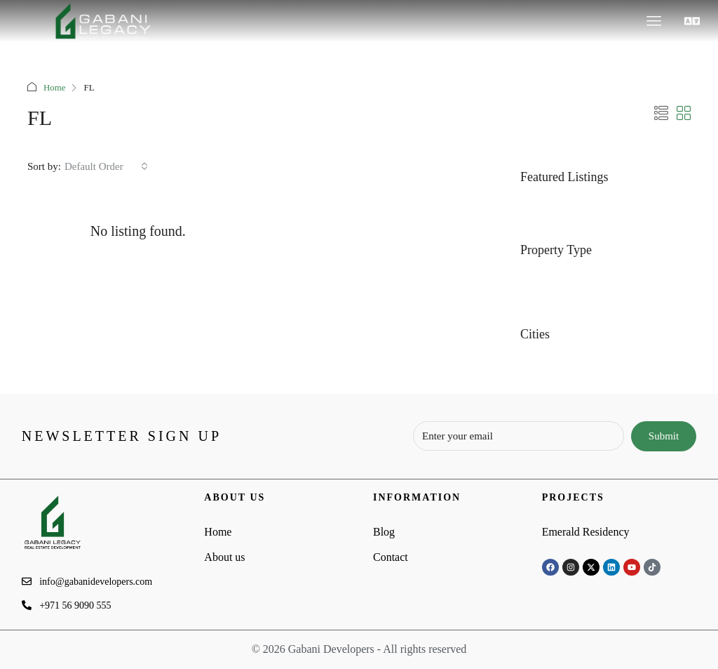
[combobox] (106, 166)
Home (54, 87)
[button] (692, 21)
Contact (390, 557)
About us (224, 557)
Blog (384, 532)
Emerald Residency (586, 532)
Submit (664, 436)
